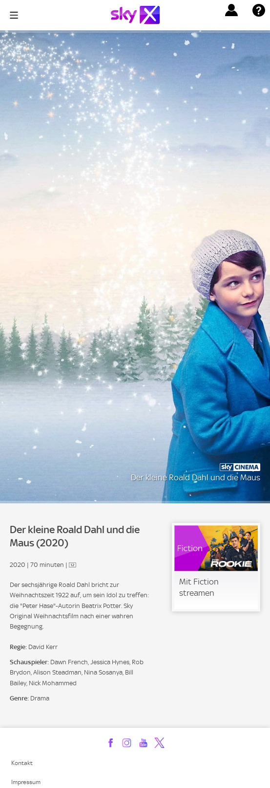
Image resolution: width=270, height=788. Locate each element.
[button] (231, 10)
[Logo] (135, 15)
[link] (216, 567)
